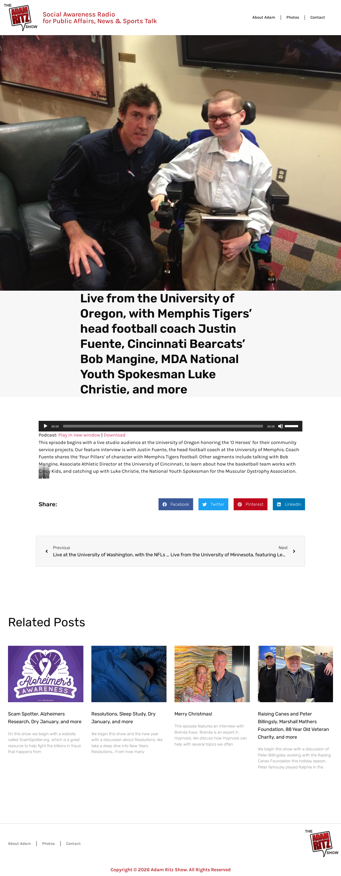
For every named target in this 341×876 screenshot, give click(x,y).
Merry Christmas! (193, 714)
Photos (292, 17)
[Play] (45, 426)
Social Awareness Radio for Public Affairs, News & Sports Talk (100, 17)
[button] (176, 504)
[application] (170, 426)
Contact (317, 17)
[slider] (163, 426)
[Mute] (280, 426)
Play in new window (79, 435)
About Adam (263, 17)
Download (114, 435)
